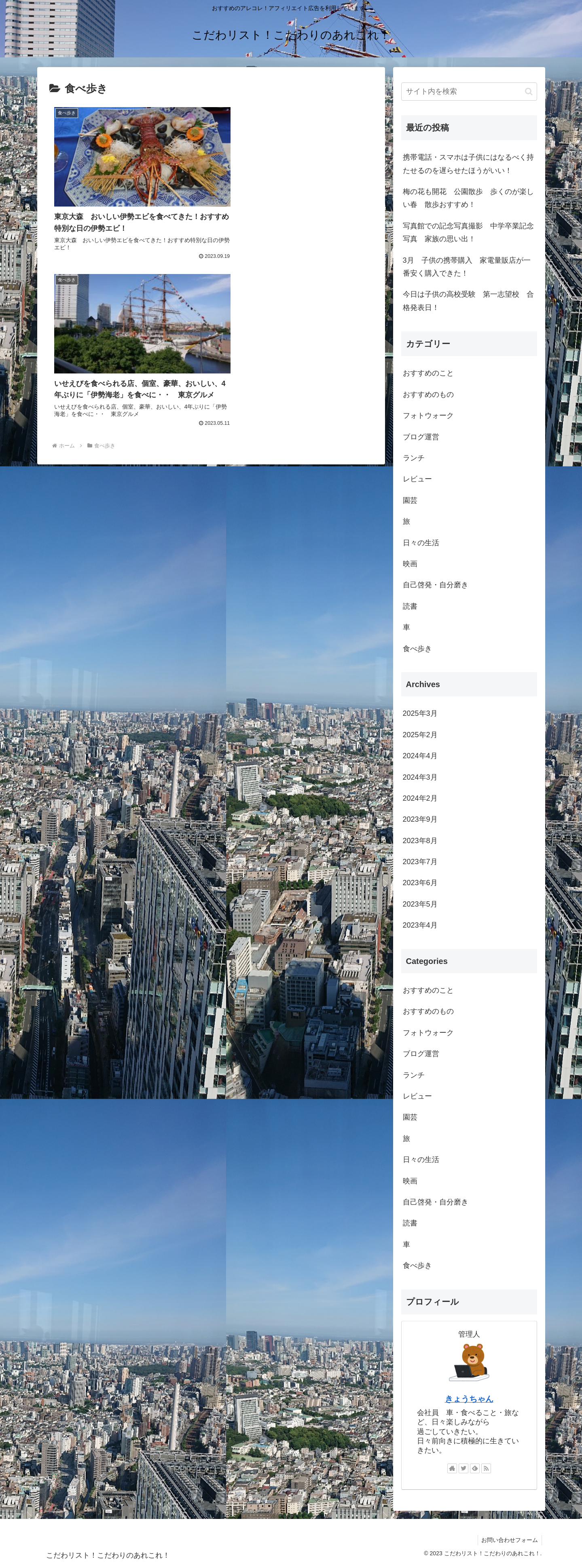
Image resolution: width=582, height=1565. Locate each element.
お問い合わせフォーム (509, 1540)
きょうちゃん (469, 1398)
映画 (410, 564)
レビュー (417, 479)
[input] (469, 91)
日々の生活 (421, 543)
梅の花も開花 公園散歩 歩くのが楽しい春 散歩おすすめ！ (468, 198)
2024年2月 (420, 798)
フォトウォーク (428, 415)
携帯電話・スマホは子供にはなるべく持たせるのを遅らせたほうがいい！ (468, 163)
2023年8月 (420, 841)
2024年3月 (420, 777)
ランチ (414, 458)
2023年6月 (420, 883)
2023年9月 (420, 819)
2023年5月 (420, 904)
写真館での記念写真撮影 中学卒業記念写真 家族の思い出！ (468, 232)
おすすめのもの (428, 394)
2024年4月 (420, 756)
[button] (529, 91)
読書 (410, 606)
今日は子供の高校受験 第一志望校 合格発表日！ (468, 300)
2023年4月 (420, 925)
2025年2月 (420, 735)
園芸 (410, 500)
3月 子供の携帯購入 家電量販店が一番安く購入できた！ (467, 266)
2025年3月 (420, 713)
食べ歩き (417, 649)
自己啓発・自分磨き (435, 585)
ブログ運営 (421, 437)
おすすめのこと (428, 373)
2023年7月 (420, 862)
